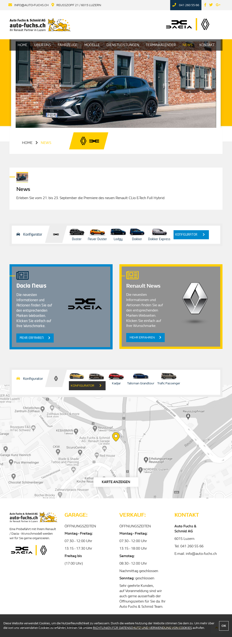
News (188, 45)
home (27, 143)
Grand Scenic (96, 378)
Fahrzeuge (67, 45)
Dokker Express (159, 234)
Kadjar (116, 378)
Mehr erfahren (35, 338)
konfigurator (190, 234)
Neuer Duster (97, 234)
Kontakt (207, 45)
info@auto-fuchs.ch (31, 5)
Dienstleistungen (122, 45)
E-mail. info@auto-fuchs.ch (195, 553)
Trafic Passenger (168, 378)
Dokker (137, 234)
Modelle (92, 45)
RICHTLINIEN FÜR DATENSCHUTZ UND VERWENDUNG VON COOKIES (142, 628)
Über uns (42, 45)
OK (224, 626)
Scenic (77, 378)
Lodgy (118, 234)
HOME (22, 45)
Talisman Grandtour (140, 378)
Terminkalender (161, 45)
